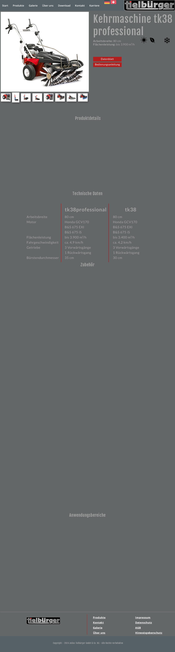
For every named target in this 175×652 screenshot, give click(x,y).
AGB (138, 627)
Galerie (97, 627)
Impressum (143, 617)
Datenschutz (143, 622)
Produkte (99, 617)
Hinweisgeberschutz (148, 632)
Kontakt (98, 622)
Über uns (99, 632)
